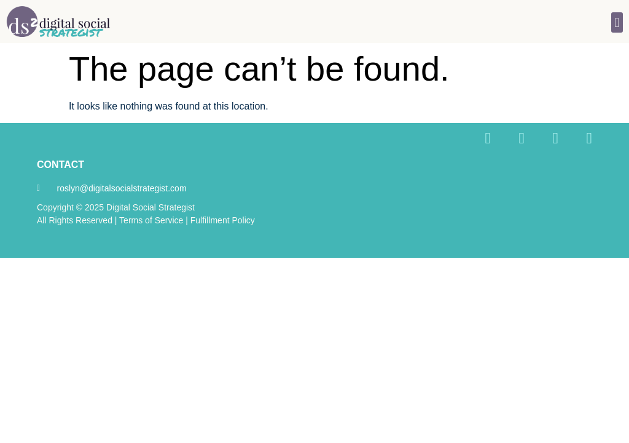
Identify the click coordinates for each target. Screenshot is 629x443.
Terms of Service (151, 220)
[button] (617, 22)
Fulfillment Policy (222, 220)
